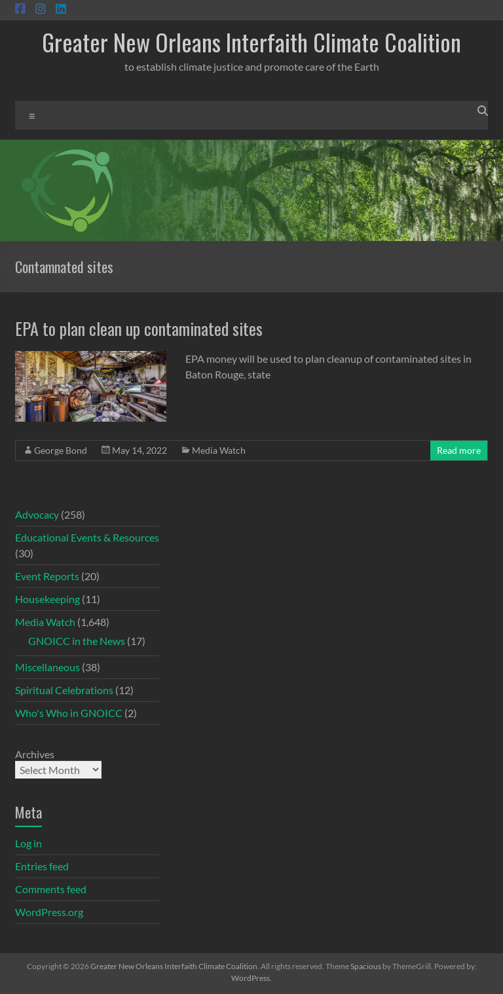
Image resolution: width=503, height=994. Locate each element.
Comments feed (50, 889)
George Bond (60, 450)
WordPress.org (49, 912)
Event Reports (47, 576)
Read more (459, 450)
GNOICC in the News (76, 641)
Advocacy (37, 514)
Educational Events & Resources (87, 537)
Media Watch (219, 450)
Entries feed (42, 866)
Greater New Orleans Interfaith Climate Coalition (251, 41)
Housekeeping (47, 599)
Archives (34, 754)
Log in (28, 843)
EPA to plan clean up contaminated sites (139, 328)
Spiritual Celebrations (64, 690)
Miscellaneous (47, 667)
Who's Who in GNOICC (68, 713)
